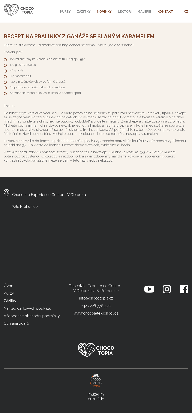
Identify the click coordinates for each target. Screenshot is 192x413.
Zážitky (84, 11)
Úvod (9, 286)
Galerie (144, 11)
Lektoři (125, 11)
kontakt (165, 11)
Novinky (104, 11)
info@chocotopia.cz (96, 298)
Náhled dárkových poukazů (27, 308)
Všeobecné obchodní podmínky (32, 316)
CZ (186, 11)
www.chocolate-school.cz (96, 313)
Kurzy (65, 11)
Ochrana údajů (16, 323)
